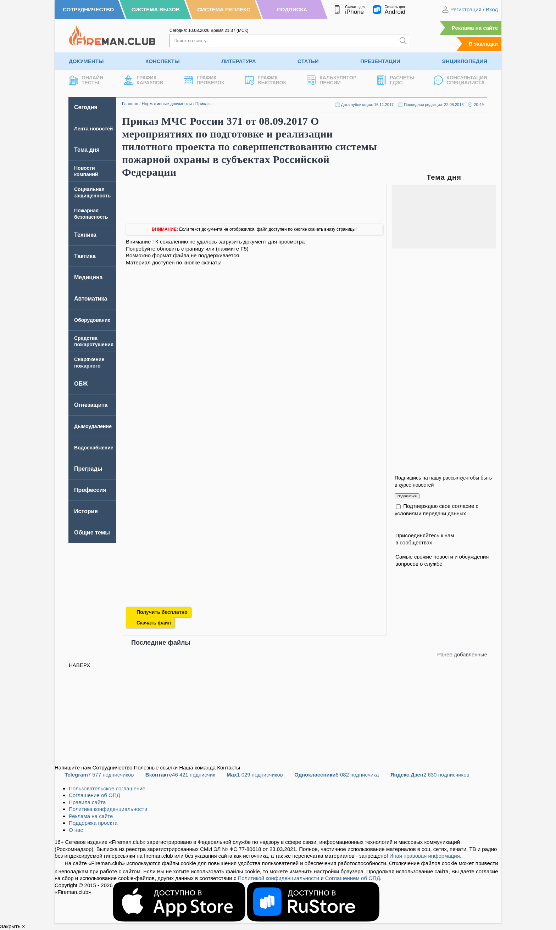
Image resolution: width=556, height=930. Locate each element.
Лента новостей (93, 128)
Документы (86, 61)
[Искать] (403, 40)
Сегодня (86, 107)
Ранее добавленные (462, 654)
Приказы (203, 103)
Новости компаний (86, 171)
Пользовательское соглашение (107, 788)
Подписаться (407, 496)
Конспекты (162, 61)
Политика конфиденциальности (108, 809)
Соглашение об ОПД (94, 795)
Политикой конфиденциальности (278, 878)
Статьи (308, 61)
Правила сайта (87, 802)
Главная (130, 103)
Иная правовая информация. (425, 856)
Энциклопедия (464, 61)
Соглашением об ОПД (352, 878)
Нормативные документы (167, 103)
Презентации (380, 61)
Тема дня (87, 150)
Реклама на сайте (475, 28)
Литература (238, 61)
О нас (76, 830)
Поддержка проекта (93, 823)
